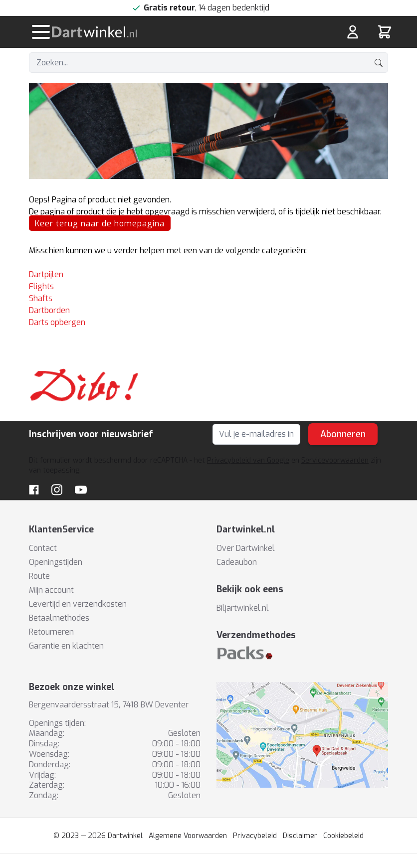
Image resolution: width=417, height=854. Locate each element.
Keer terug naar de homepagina (100, 223)
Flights (41, 286)
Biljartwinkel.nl (242, 608)
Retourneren (51, 632)
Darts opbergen (57, 322)
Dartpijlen (46, 274)
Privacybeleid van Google (248, 460)
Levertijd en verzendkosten (78, 604)
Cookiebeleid (343, 836)
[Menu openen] (41, 32)
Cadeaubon (236, 562)
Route (39, 576)
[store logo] (147, 31)
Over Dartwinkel (245, 548)
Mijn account (51, 590)
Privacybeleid (255, 836)
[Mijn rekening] (353, 32)
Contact (43, 548)
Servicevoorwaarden (335, 460)
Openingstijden (55, 562)
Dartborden (49, 310)
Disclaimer (300, 836)
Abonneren (343, 434)
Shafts (40, 298)
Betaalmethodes (59, 618)
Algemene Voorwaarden (188, 836)
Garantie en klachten (66, 646)
